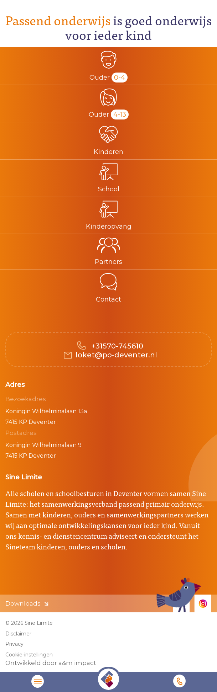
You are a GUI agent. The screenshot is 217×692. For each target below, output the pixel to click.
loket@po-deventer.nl (116, 355)
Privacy (14, 644)
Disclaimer (18, 633)
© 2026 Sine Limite (29, 623)
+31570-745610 (116, 346)
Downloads (23, 603)
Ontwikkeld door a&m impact (50, 662)
